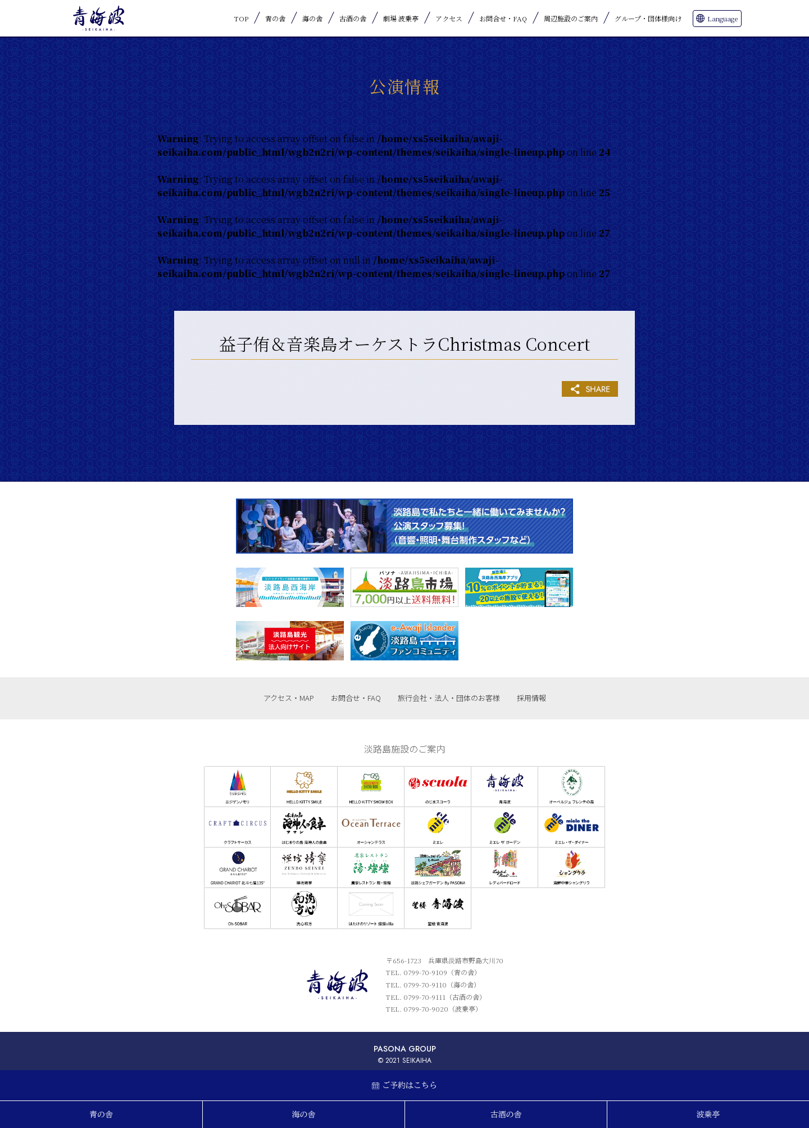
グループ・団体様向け (648, 18)
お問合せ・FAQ (503, 18)
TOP (241, 18)
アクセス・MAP (288, 697)
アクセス (448, 18)
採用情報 (531, 697)
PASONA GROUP (405, 1048)
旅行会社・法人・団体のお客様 (449, 697)
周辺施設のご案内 (571, 18)
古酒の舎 (352, 18)
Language (722, 18)
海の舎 (312, 18)
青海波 (98, 18)
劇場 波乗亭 (401, 18)
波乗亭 (708, 1114)
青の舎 (275, 18)
